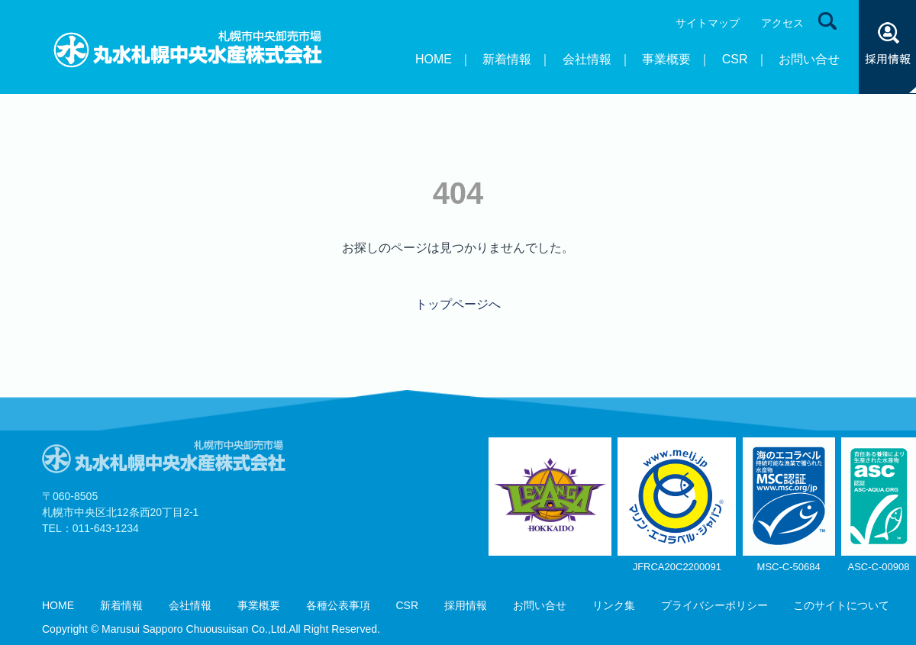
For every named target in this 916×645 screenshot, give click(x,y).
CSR (735, 59)
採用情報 (465, 605)
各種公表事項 (338, 605)
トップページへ (458, 304)
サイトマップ (708, 23)
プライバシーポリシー (714, 605)
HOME (433, 59)
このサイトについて (841, 605)
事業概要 (666, 59)
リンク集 (613, 605)
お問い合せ (809, 59)
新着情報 (506, 59)
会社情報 (587, 59)
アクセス (782, 23)
